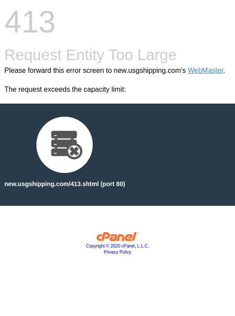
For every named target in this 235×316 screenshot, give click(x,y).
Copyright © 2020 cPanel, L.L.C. (117, 246)
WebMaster (205, 70)
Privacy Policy (117, 252)
